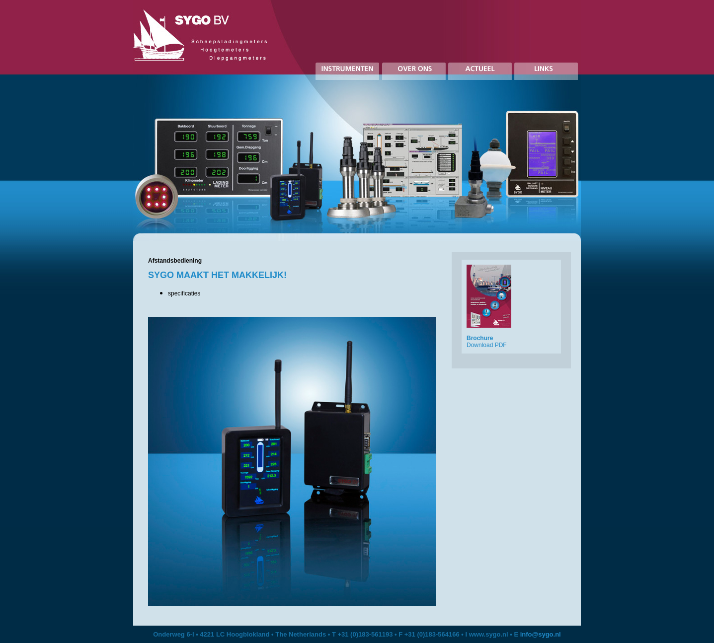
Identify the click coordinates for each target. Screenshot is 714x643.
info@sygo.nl (540, 634)
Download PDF (487, 345)
